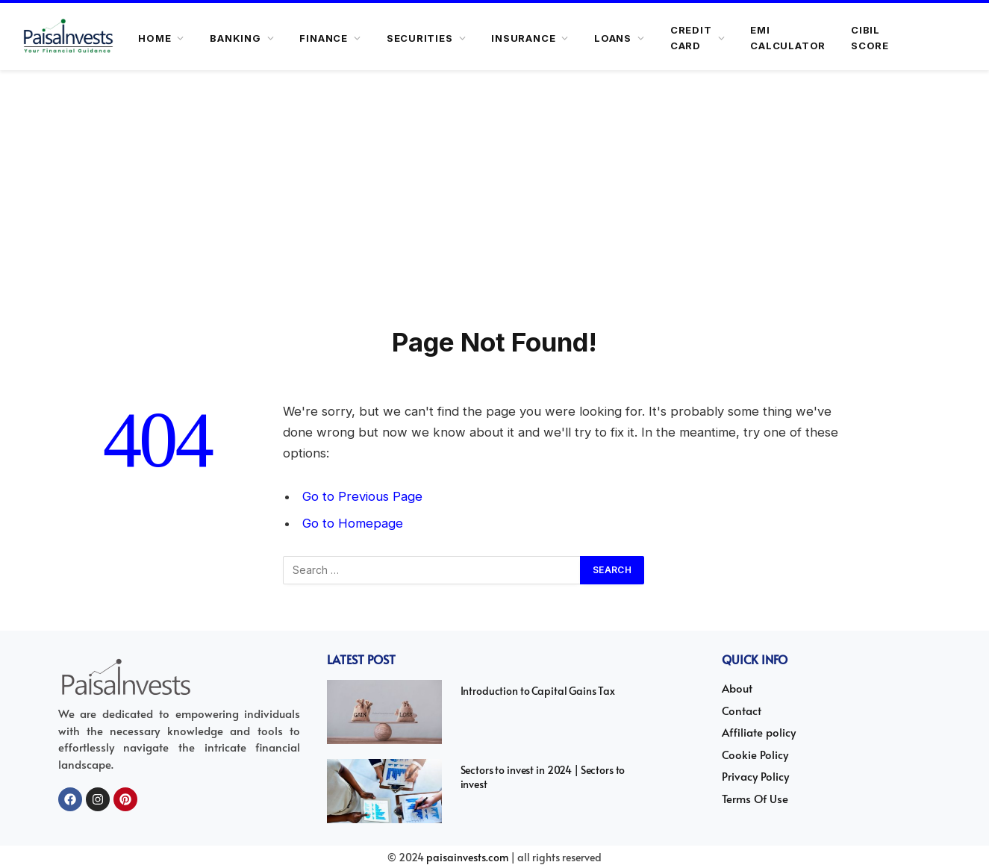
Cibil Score (870, 37)
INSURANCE (523, 38)
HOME (154, 38)
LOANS (612, 38)
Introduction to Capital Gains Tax (538, 691)
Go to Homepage (352, 523)
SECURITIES (420, 38)
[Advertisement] (495, 213)
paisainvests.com (467, 857)
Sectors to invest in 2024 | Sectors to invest (543, 777)
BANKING (235, 38)
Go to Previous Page (362, 496)
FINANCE (323, 38)
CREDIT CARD (691, 37)
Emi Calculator (788, 37)
